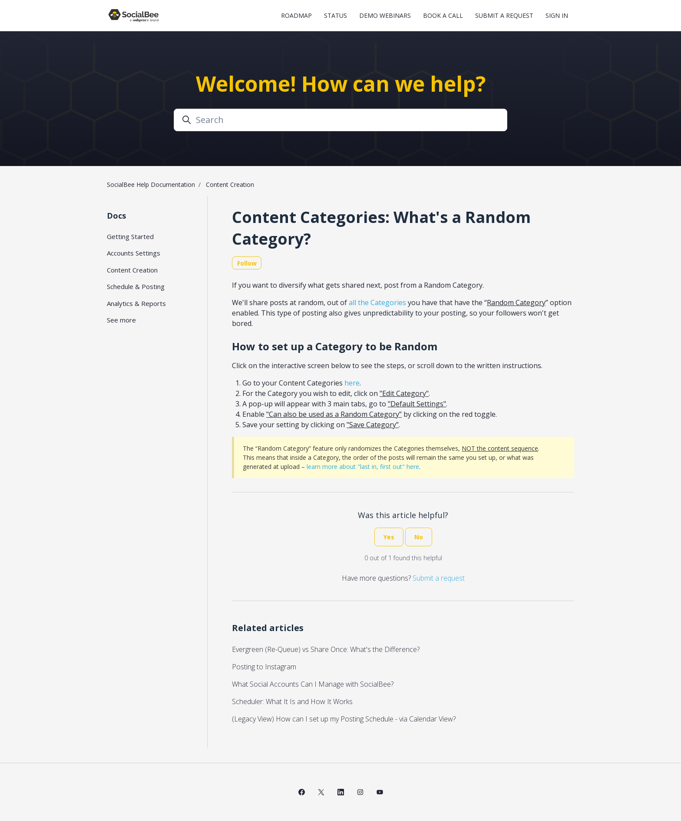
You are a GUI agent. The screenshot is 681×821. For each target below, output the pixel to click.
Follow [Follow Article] (247, 263)
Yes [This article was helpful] (388, 537)
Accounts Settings (133, 253)
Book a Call (443, 15)
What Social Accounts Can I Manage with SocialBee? (312, 684)
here (352, 383)
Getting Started (130, 236)
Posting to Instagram (264, 666)
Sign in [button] (556, 15)
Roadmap (296, 15)
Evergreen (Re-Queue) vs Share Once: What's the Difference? (326, 649)
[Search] (340, 120)
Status (335, 15)
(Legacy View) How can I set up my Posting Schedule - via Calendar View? (344, 719)
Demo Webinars (385, 15)
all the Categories (377, 302)
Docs (116, 215)
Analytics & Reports (136, 303)
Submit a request (504, 15)
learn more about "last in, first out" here (363, 466)
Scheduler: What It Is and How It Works (292, 701)
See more (121, 320)
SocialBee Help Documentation (151, 184)
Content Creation (230, 184)
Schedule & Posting (136, 286)
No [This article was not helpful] (418, 537)
